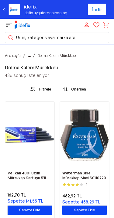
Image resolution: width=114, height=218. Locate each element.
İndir (97, 9)
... (29, 55)
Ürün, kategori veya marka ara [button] (41, 38)
